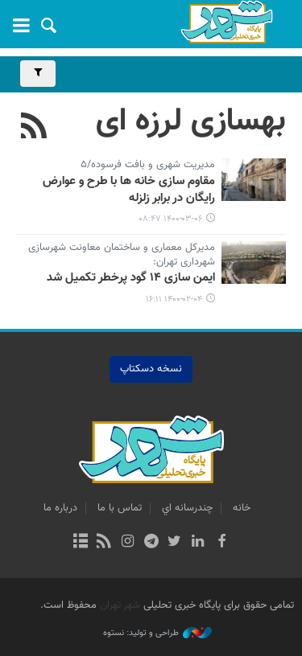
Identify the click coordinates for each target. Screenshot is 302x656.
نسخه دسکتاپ (151, 369)
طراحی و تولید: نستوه (157, 633)
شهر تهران (120, 605)
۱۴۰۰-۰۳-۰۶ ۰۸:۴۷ (170, 219)
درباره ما (60, 508)
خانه (241, 508)
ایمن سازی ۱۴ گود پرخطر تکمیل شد (131, 278)
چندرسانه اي (187, 508)
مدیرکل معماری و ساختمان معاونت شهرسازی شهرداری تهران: (121, 255)
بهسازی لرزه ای (191, 121)
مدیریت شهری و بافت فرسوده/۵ (148, 165)
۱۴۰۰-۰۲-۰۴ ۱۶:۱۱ (174, 299)
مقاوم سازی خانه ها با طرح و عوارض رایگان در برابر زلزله (129, 190)
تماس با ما (119, 508)
